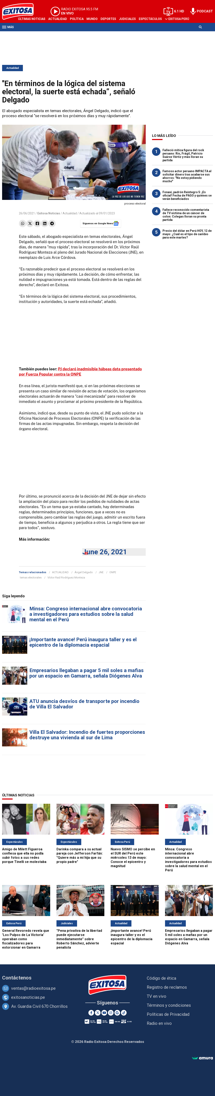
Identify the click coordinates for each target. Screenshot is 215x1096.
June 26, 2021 (104, 552)
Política (77, 19)
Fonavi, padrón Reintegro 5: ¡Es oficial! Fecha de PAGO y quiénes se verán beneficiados (187, 195)
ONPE (112, 572)
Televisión (26, 35)
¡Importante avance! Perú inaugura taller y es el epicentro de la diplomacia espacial (83, 642)
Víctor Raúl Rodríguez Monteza (66, 577)
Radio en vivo (159, 1023)
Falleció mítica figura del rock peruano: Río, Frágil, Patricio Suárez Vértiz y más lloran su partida (183, 155)
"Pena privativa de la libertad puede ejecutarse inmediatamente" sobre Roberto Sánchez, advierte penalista (79, 939)
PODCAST (205, 11)
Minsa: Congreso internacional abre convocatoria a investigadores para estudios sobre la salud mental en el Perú (85, 614)
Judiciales (127, 19)
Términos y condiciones (169, 1005)
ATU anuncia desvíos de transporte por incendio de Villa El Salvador (84, 704)
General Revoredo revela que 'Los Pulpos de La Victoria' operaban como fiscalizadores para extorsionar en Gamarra (25, 939)
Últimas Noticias (31, 19)
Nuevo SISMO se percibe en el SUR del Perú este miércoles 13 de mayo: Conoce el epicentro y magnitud (133, 857)
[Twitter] (98, 1013)
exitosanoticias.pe (28, 997)
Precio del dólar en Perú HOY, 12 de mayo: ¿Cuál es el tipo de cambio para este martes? (187, 234)
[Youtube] (104, 1013)
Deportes (108, 19)
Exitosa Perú (178, 19)
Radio (42, 35)
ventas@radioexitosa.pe (33, 988)
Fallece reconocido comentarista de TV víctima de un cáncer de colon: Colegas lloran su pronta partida (186, 215)
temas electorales (31, 577)
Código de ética (161, 978)
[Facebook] (91, 1013)
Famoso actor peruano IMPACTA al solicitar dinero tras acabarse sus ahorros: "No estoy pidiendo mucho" (187, 176)
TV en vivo (156, 996)
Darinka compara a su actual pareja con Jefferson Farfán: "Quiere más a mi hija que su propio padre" (79, 855)
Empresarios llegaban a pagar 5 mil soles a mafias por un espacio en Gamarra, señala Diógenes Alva (86, 673)
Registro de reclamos (167, 987)
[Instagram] (111, 1013)
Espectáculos (150, 19)
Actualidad (57, 19)
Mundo (92, 19)
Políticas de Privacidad (168, 1014)
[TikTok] (124, 1013)
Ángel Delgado (84, 572)
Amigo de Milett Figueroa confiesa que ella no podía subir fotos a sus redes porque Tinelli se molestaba (24, 855)
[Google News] (117, 1013)
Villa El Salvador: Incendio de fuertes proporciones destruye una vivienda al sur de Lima (87, 735)
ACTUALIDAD (60, 572)
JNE (101, 572)
